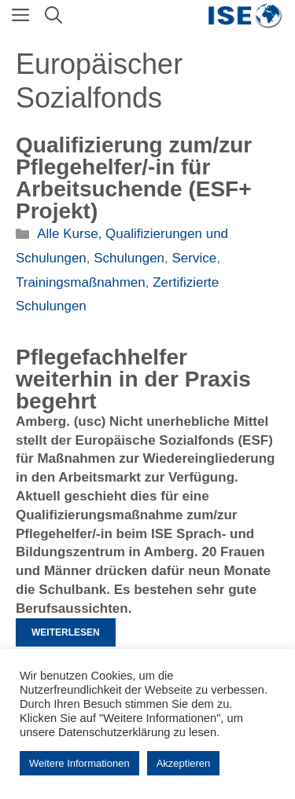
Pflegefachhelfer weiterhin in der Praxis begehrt (133, 379)
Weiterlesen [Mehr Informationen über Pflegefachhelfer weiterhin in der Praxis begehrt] (65, 632)
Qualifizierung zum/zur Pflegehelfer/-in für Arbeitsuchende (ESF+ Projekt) (134, 178)
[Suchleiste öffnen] (53, 15)
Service (194, 258)
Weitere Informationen (79, 763)
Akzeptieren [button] (184, 763)
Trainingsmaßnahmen (81, 282)
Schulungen (129, 258)
